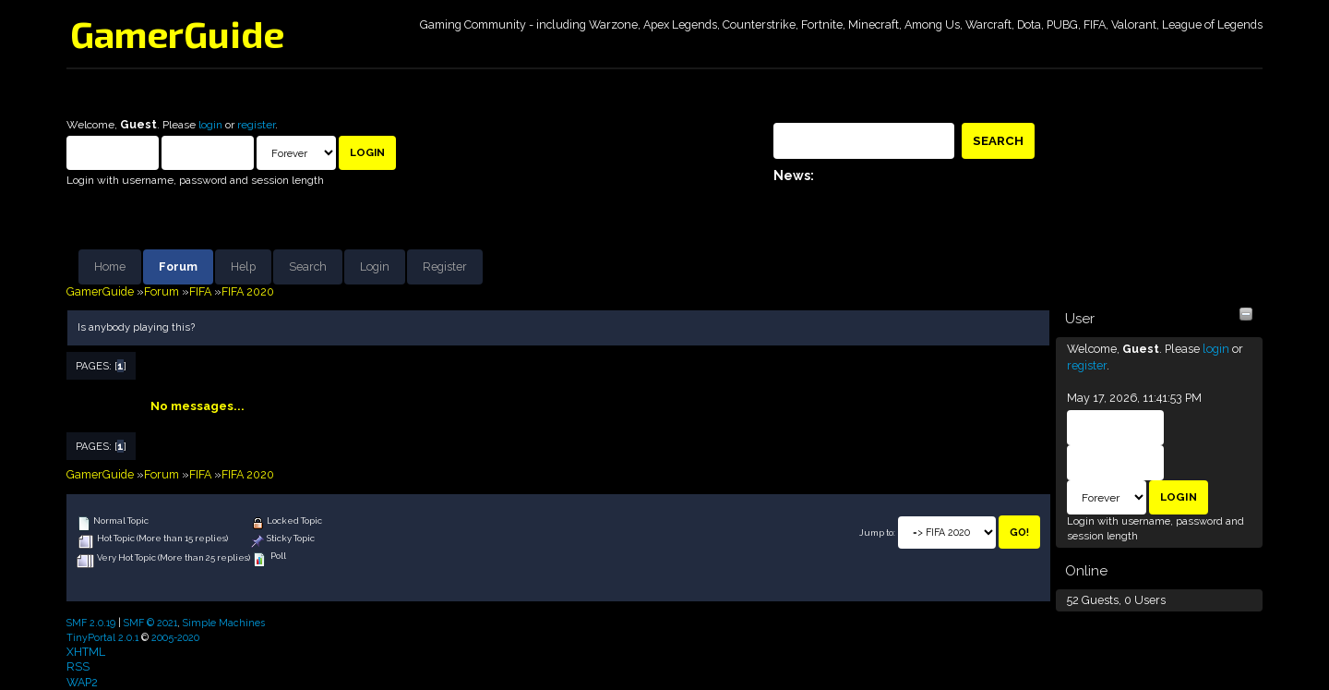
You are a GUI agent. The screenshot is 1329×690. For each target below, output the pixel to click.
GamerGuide (177, 33)
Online (1086, 571)
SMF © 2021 (150, 622)
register (256, 124)
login (210, 124)
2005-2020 (175, 637)
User (1080, 318)
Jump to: (877, 532)
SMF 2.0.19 (90, 622)
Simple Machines (224, 622)
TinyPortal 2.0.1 (102, 637)
